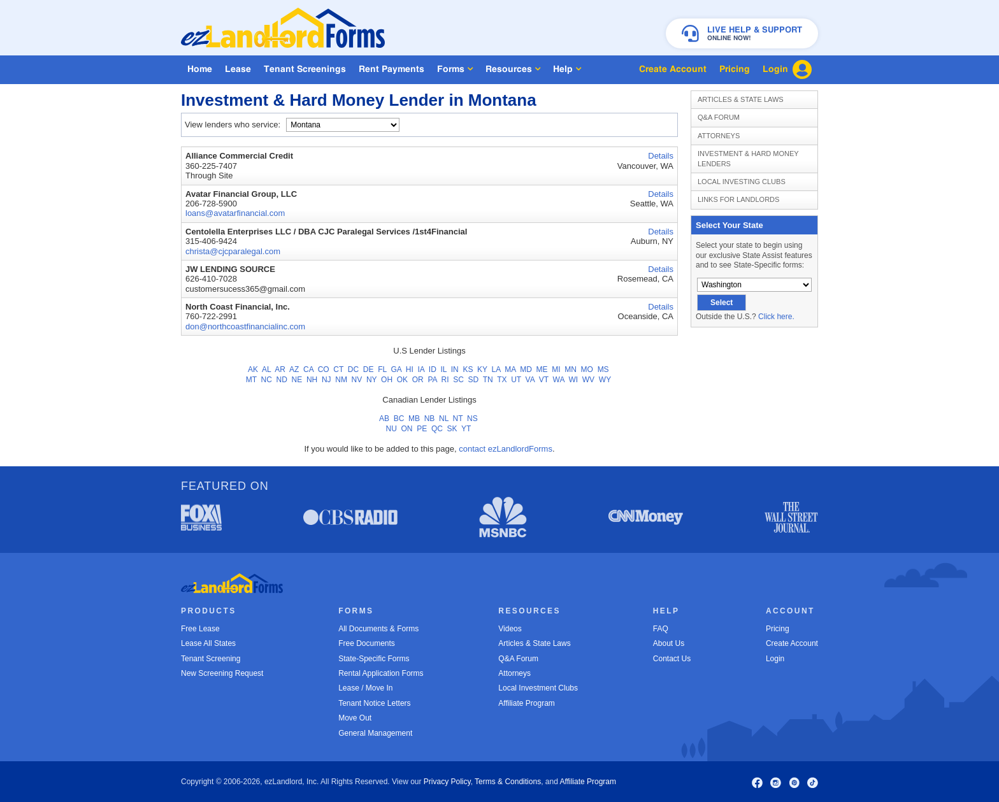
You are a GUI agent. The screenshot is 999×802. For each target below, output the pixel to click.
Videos (509, 628)
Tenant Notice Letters (374, 703)
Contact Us (672, 658)
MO (587, 369)
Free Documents (366, 643)
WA (558, 379)
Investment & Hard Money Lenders (748, 158)
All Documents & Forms (378, 628)
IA (420, 369)
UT (516, 379)
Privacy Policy (447, 781)
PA (432, 379)
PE (422, 428)
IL (443, 369)
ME (542, 369)
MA (510, 369)
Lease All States (208, 643)
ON (407, 428)
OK (402, 379)
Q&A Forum (719, 117)
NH (311, 379)
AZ (294, 369)
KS (468, 369)
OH (386, 379)
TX (502, 379)
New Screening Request (222, 673)
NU (391, 428)
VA (530, 379)
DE (368, 369)
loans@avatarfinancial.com (235, 213)
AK (253, 369)
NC (266, 379)
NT (458, 418)
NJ (326, 379)
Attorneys (719, 136)
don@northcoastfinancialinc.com (245, 326)
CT (338, 369)
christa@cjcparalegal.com (232, 251)
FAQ (660, 628)
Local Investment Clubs (538, 688)
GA (396, 369)
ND (282, 379)
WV (588, 379)
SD (473, 379)
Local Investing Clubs (742, 181)
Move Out (354, 717)
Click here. (776, 316)
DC (353, 369)
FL (382, 369)
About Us (668, 643)
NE (297, 379)
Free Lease (200, 628)
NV (357, 379)
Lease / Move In (365, 688)
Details (660, 156)
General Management (375, 733)
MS (603, 369)
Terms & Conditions (508, 781)
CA (308, 369)
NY (371, 379)
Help (567, 69)
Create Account (792, 643)
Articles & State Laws (741, 99)
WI (573, 379)
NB (429, 418)
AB (384, 418)
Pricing (777, 628)
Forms (455, 69)
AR (280, 369)
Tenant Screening (210, 658)
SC (458, 379)
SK (452, 428)
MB (414, 418)
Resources (512, 69)
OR (418, 379)
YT (466, 428)
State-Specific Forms (373, 658)
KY (482, 369)
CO (323, 369)
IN (455, 369)
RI (445, 379)
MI (556, 369)
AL (266, 369)
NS (472, 418)
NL (444, 418)
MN (570, 369)
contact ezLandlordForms (505, 449)
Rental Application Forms (380, 673)
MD (526, 369)
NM (341, 379)
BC (399, 418)
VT (544, 379)
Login (775, 658)
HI (409, 369)
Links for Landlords (738, 199)
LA (496, 369)
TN (488, 379)
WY (605, 379)
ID (432, 369)
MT (251, 379)
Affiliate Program (526, 703)
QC (437, 428)
